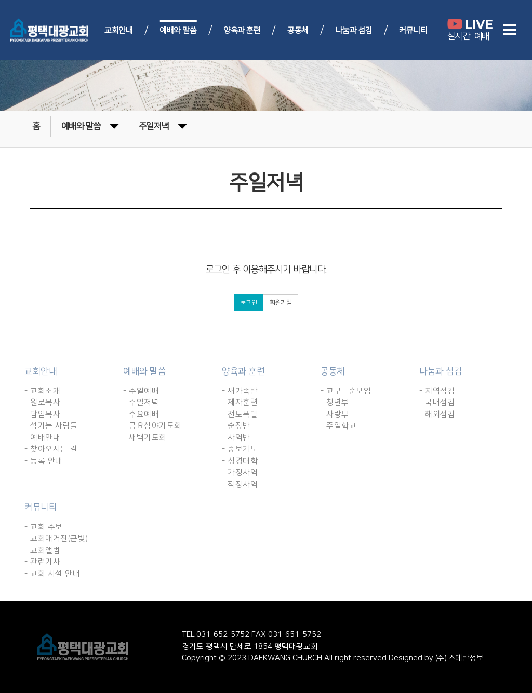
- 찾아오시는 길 (51, 449)
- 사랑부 (335, 414)
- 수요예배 (141, 414)
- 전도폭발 (240, 414)
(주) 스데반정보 (458, 658)
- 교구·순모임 (346, 391)
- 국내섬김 (437, 402)
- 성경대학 (240, 461)
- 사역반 (236, 437)
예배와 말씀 (177, 29)
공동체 (298, 29)
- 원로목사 (42, 402)
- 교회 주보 (43, 527)
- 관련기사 (42, 561)
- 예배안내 (42, 437)
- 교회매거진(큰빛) (56, 538)
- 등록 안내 (43, 461)
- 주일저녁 (141, 402)
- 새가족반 (240, 391)
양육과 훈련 (241, 29)
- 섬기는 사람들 (51, 425)
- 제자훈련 (240, 402)
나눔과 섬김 (354, 29)
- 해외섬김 (437, 414)
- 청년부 (335, 402)
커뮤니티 (413, 29)
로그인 (249, 302)
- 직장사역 (240, 484)
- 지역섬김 (437, 391)
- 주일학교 (338, 425)
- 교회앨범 (42, 550)
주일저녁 (163, 125)
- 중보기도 (240, 449)
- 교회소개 (42, 391)
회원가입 (280, 302)
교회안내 (118, 29)
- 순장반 (236, 425)
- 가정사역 (240, 472)
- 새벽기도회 (145, 437)
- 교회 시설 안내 (52, 573)
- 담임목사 (42, 414)
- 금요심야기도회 (152, 425)
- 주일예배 (141, 391)
